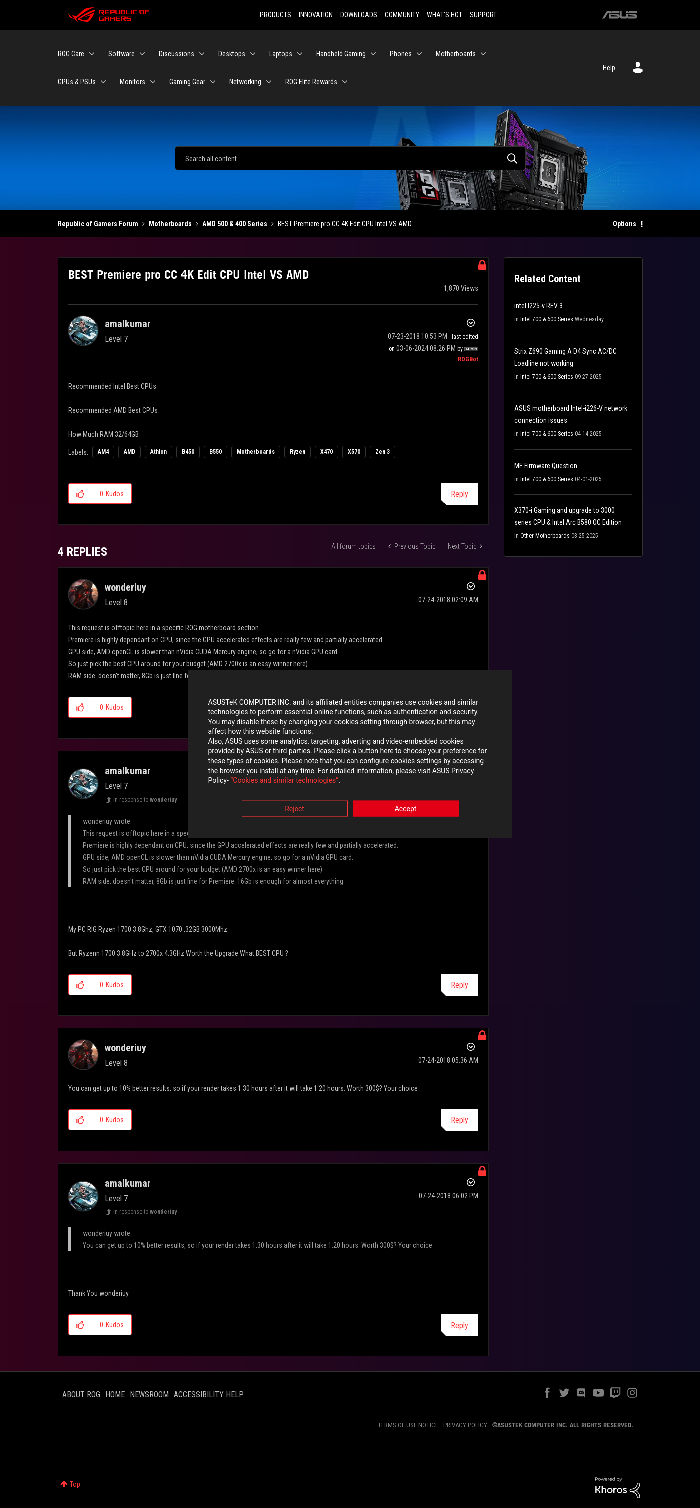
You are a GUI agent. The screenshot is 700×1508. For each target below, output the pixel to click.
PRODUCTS (275, 15)
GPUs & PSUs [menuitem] (77, 82)
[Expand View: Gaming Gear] (213, 82)
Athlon (158, 451)
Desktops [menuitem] (231, 54)
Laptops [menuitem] (280, 54)
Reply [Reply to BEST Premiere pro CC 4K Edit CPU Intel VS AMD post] (459, 494)
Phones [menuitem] (401, 54)
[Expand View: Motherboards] (483, 54)
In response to (145, 799)
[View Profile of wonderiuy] (125, 587)
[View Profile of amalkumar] (128, 324)
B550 (215, 451)
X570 (354, 451)
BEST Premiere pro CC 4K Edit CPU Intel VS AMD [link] (345, 224)
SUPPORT (483, 15)
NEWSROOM (149, 1394)
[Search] (350, 158)
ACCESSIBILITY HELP (209, 1394)
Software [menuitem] (121, 54)
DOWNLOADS (358, 15)
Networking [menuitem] (245, 82)
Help (609, 68)
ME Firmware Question (545, 466)
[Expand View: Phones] (419, 54)
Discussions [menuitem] (176, 54)
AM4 (103, 451)
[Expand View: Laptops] (300, 54)
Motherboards (170, 224)
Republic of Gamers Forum (98, 224)
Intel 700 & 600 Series (546, 319)
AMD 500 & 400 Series (234, 224)
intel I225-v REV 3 (538, 306)
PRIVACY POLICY (465, 1425)
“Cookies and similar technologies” (284, 781)
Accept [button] (406, 809)
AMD (129, 451)
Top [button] (75, 1484)
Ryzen (297, 451)
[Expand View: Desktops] (253, 54)
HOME (115, 1394)
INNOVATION (316, 15)
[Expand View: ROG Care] (92, 54)
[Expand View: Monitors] (153, 82)
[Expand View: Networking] (269, 82)
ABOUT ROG (81, 1394)
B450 (188, 451)
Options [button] (624, 224)
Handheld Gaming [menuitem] (341, 54)
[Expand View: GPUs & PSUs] (103, 82)
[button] (80, 493)
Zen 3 (382, 451)
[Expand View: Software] (142, 54)
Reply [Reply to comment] (459, 985)
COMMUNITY (402, 15)
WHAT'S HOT (444, 15)
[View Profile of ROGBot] (468, 359)
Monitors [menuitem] (132, 82)
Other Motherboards (545, 535)
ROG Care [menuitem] (71, 54)
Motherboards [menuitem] (456, 54)
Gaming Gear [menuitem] (187, 82)
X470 (326, 451)
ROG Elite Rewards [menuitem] (311, 82)
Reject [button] (294, 809)
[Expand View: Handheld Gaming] (373, 54)
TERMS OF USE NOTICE (408, 1425)
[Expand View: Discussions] (202, 54)
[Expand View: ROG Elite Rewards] (345, 82)
